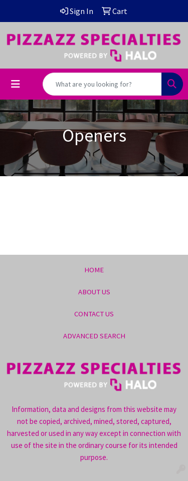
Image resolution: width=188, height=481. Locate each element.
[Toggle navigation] (15, 84)
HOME (94, 269)
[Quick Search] (102, 84)
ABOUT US (94, 291)
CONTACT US (94, 313)
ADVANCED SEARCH (94, 335)
